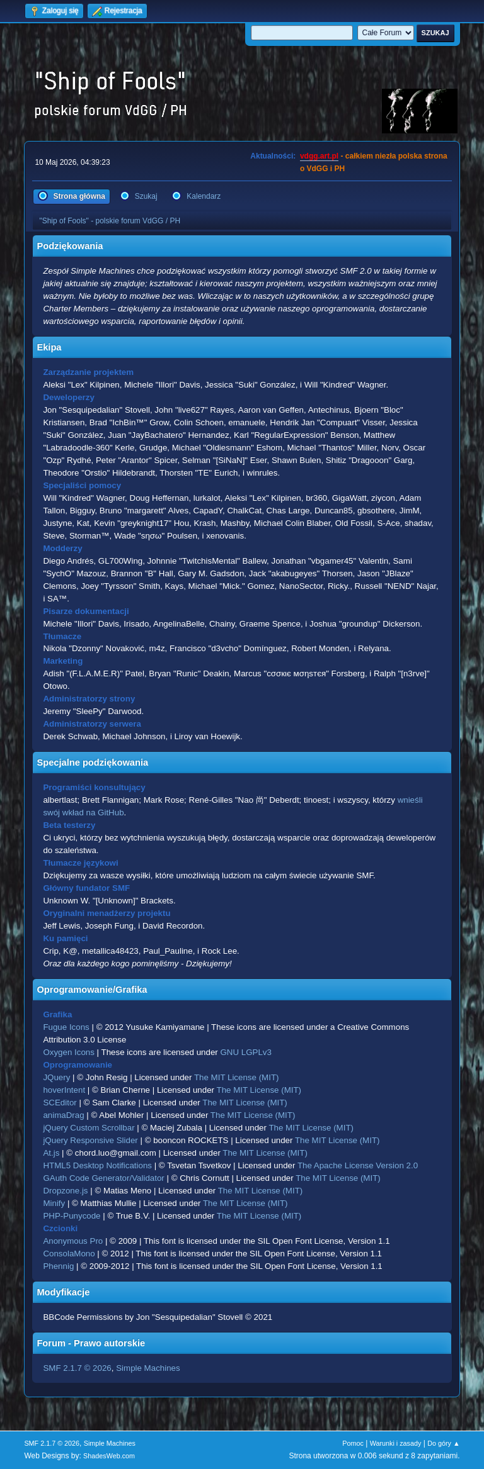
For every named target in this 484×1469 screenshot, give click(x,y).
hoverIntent (64, 1090)
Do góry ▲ (443, 1443)
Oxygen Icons (69, 1052)
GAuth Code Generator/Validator (103, 1178)
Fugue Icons (66, 1027)
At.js (51, 1153)
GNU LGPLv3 (245, 1052)
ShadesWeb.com (109, 1456)
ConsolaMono (69, 1253)
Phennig (58, 1266)
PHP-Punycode (71, 1215)
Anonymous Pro (73, 1241)
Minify (54, 1203)
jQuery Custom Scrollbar (88, 1127)
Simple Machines (148, 1368)
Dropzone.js (65, 1190)
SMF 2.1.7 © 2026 (77, 1368)
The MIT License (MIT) (236, 1077)
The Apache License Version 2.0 (357, 1165)
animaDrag (63, 1115)
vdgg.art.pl (319, 156)
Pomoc (353, 1443)
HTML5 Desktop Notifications (97, 1165)
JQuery (56, 1077)
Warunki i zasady (396, 1443)
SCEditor (59, 1102)
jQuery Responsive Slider (90, 1140)
